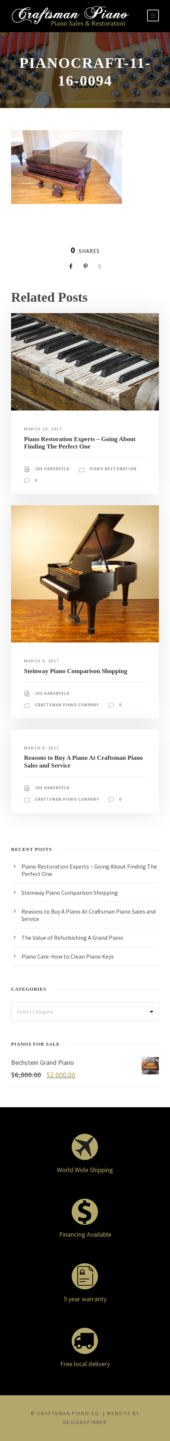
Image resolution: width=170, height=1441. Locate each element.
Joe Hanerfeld (52, 468)
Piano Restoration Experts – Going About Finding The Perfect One (80, 443)
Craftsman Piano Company (67, 704)
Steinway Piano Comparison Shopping (75, 671)
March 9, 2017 (41, 661)
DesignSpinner (85, 1422)
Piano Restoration (113, 468)
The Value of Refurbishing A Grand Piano (72, 937)
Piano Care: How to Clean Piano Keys (67, 956)
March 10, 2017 (43, 429)
